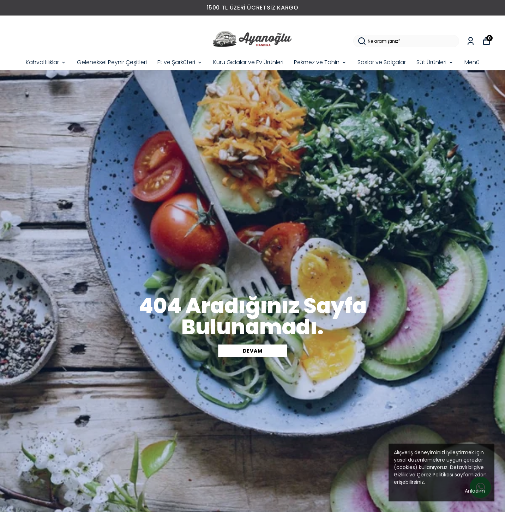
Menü (472, 62)
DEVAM (253, 350)
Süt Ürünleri (435, 62)
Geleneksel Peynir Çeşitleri (112, 62)
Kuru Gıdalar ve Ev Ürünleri (248, 62)
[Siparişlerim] (470, 41)
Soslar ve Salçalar (381, 62)
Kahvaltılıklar (46, 62)
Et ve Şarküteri (180, 62)
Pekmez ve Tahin (320, 62)
